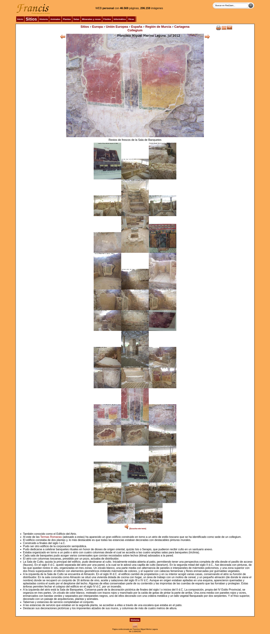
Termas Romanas (51, 536)
